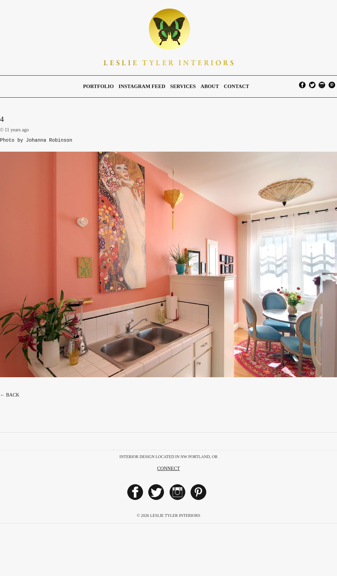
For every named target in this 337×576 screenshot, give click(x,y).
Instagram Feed (142, 86)
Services (183, 86)
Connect (168, 469)
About (209, 86)
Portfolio (98, 86)
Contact (236, 86)
